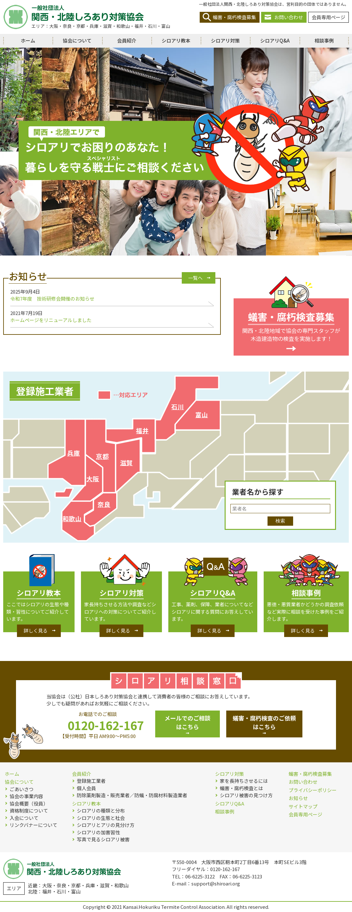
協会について (77, 40)
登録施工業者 (91, 780)
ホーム (28, 40)
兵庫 (73, 453)
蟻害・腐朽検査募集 (234, 17)
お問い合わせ (288, 17)
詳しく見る (36, 630)
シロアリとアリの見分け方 (105, 825)
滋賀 (126, 462)
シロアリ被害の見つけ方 (246, 795)
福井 (142, 430)
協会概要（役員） (29, 803)
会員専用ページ (328, 17)
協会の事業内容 (26, 796)
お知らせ (298, 798)
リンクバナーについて (33, 825)
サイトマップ (303, 806)
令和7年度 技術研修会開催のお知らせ (52, 298)
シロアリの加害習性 (98, 832)
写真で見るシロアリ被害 (103, 839)
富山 (201, 414)
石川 (177, 406)
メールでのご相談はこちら (187, 722)
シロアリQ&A (275, 40)
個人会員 (86, 788)
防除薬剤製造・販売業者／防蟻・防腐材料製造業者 (132, 795)
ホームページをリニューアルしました (51, 320)
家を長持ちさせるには (244, 780)
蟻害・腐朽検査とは (241, 788)
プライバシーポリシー (313, 790)
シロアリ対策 (225, 40)
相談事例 (324, 40)
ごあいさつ (22, 789)
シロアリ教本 (176, 40)
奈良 (104, 504)
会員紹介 (126, 40)
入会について (24, 817)
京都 (102, 456)
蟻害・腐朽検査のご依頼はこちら (264, 722)
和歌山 (72, 518)
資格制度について (29, 810)
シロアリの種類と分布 (101, 810)
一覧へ (195, 277)
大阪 (92, 478)
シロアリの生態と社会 (101, 817)
